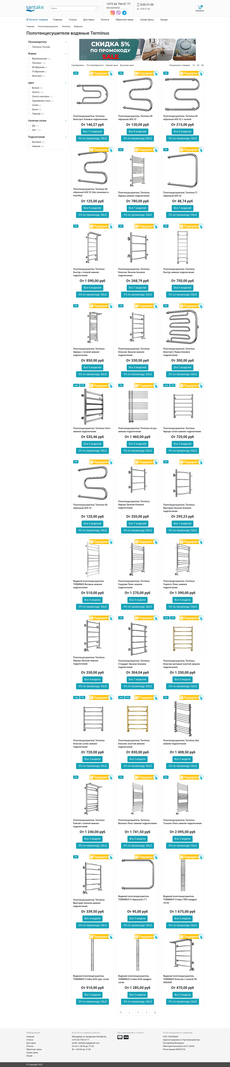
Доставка (88, 19)
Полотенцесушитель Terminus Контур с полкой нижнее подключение (89, 272)
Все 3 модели (183, 679)
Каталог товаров (37, 19)
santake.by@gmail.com (89, 1043)
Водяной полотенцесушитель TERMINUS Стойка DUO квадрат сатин (135, 979)
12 (193, 65)
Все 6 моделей (92, 287)
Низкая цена (112, 65)
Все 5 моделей (137, 367)
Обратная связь (124, 19)
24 (198, 65)
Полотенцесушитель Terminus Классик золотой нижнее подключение (134, 743)
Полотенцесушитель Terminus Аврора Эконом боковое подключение (134, 504)
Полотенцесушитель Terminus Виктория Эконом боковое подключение (179, 507)
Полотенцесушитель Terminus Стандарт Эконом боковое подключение (134, 663)
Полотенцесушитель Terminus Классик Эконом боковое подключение (134, 272)
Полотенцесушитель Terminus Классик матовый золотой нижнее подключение (181, 663)
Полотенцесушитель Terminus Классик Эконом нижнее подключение (134, 351)
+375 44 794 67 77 (118, 4)
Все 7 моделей (137, 208)
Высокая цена (127, 65)
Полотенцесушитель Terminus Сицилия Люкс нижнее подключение (134, 584)
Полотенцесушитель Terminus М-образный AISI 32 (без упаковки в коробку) (90, 192)
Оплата (105, 19)
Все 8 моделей (137, 131)
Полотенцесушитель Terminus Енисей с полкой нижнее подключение (89, 823)
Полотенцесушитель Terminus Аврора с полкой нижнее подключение (89, 351)
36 (202, 65)
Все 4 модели (92, 599)
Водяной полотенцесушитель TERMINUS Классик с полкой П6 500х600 (180, 979)
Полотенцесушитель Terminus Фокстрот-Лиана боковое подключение (179, 351)
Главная (57, 19)
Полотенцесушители (48, 26)
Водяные (78, 26)
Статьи (73, 19)
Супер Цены (147, 19)
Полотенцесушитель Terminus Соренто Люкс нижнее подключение (179, 584)
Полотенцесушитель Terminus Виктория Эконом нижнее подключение (89, 903)
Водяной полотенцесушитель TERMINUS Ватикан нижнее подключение (88, 584)
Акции (164, 19)
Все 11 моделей (92, 131)
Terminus (66, 26)
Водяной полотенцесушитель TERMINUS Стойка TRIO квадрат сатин (180, 899)
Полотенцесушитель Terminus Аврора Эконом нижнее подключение (89, 660)
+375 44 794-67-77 (80, 1040)
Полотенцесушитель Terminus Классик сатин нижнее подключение (89, 743)
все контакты (113, 7)
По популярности (95, 65)
